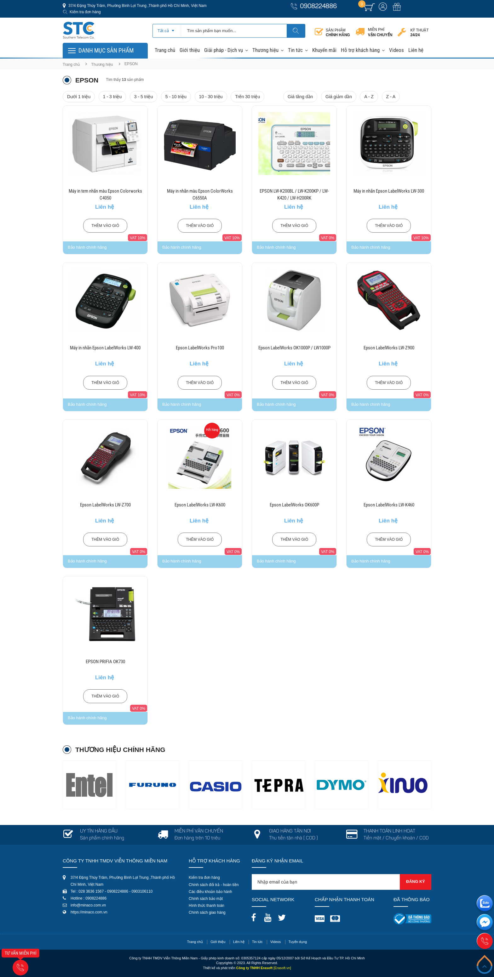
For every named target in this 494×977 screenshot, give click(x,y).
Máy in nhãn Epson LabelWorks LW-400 (105, 348)
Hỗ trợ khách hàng (360, 50)
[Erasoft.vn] (282, 968)
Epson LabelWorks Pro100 (200, 348)
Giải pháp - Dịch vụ (223, 50)
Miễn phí (380, 32)
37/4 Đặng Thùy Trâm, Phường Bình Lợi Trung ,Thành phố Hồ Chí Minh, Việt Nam (137, 5)
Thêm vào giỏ (105, 225)
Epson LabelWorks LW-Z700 (105, 505)
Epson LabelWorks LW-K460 (389, 505)
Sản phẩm (338, 32)
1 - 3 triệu (112, 96)
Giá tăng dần (300, 96)
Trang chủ (165, 50)
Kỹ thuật (419, 32)
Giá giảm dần (338, 96)
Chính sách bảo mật (206, 898)
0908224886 (318, 7)
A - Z (369, 96)
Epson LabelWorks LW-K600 (200, 505)
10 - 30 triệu (211, 96)
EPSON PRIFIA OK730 (105, 661)
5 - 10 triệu (176, 96)
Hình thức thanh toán (206, 905)
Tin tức (295, 50)
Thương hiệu (265, 50)
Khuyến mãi (324, 50)
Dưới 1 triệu (78, 96)
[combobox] (167, 28)
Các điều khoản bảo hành (210, 891)
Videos (396, 50)
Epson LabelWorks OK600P (294, 505)
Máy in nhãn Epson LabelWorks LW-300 (388, 191)
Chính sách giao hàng (207, 912)
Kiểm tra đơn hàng (85, 12)
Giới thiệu (190, 50)
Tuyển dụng (298, 942)
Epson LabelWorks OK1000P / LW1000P (294, 348)
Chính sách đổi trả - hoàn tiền (213, 885)
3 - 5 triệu (143, 96)
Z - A (391, 96)
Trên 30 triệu (247, 96)
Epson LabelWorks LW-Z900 (389, 348)
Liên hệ (415, 50)
